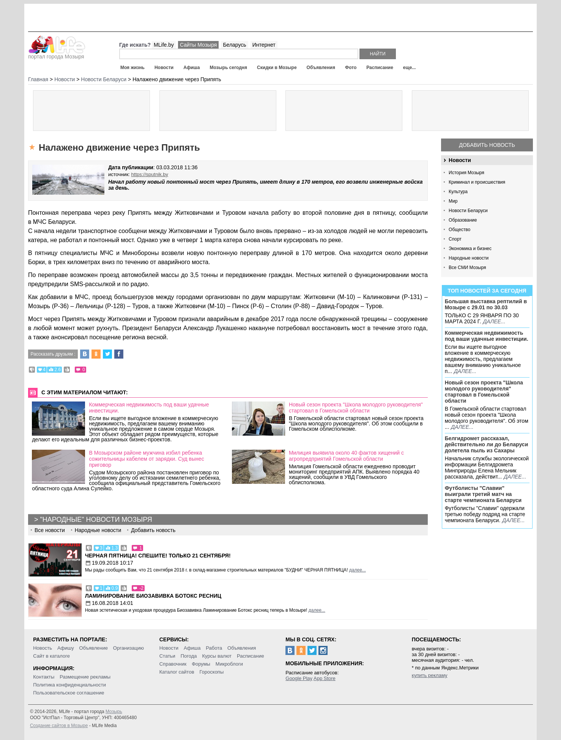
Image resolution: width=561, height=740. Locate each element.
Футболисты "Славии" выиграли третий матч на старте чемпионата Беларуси (483, 494)
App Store (325, 678)
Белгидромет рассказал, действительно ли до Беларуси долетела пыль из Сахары (486, 444)
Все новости (50, 530)
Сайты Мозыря (198, 45)
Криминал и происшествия (477, 182)
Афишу (65, 648)
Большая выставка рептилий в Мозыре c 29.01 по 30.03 (486, 304)
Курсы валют (217, 656)
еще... (409, 67)
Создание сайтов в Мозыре (59, 725)
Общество (459, 229)
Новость (42, 648)
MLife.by (164, 45)
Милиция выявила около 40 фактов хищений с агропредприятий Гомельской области (346, 456)
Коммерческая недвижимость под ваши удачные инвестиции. (486, 336)
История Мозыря (466, 172)
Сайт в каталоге (51, 656)
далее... (494, 321)
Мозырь (114, 711)
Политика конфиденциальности (69, 685)
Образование (463, 220)
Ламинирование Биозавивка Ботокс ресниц (153, 596)
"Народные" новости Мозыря (96, 519)
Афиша (191, 67)
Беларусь (234, 45)
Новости (163, 67)
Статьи (167, 656)
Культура (458, 191)
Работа (214, 648)
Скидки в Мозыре (276, 67)
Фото (350, 67)
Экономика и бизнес (470, 248)
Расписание (379, 67)
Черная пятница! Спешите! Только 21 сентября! (158, 556)
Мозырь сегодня (228, 67)
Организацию (128, 648)
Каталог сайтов (176, 672)
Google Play (298, 678)
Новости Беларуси (468, 210)
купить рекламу (430, 675)
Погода (189, 656)
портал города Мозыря (56, 54)
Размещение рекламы (85, 677)
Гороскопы (211, 672)
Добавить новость (487, 145)
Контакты (43, 677)
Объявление (93, 648)
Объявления (321, 67)
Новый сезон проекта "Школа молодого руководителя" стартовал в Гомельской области (484, 391)
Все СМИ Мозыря (467, 267)
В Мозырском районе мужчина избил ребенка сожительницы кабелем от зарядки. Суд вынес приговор (146, 459)
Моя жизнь (132, 67)
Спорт (455, 239)
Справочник (173, 664)
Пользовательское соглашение (68, 693)
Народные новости (469, 258)
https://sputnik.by (150, 174)
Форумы (201, 664)
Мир (453, 201)
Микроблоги (229, 664)
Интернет (264, 45)
